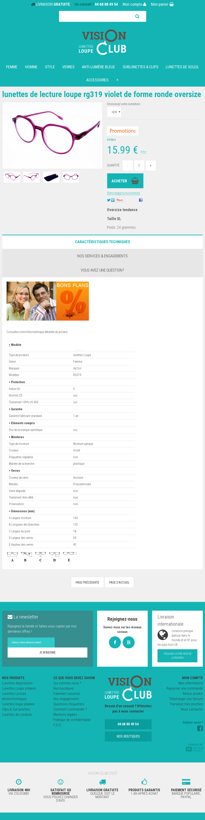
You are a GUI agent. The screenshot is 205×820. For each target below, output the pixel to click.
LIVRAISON (53, 4)
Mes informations (190, 692)
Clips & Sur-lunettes (16, 718)
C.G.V (57, 734)
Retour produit (193, 702)
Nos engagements (66, 708)
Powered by (194, 756)
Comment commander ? (70, 718)
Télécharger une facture (186, 708)
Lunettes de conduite (17, 723)
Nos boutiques (63, 697)
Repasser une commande (185, 697)
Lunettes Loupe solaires (19, 697)
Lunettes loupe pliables (18, 713)
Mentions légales (65, 723)
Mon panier (162, 4)
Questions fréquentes (68, 713)
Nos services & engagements (102, 264)
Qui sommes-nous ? (67, 692)
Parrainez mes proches (186, 713)
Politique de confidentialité (71, 728)
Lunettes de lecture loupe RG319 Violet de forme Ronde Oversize (95, 98)
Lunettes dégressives (17, 692)
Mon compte (134, 4)
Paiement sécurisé (66, 702)
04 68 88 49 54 (106, 4)
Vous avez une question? (102, 279)
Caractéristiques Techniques (102, 250)
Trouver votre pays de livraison (177, 664)
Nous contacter (192, 718)
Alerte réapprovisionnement (123, 201)
